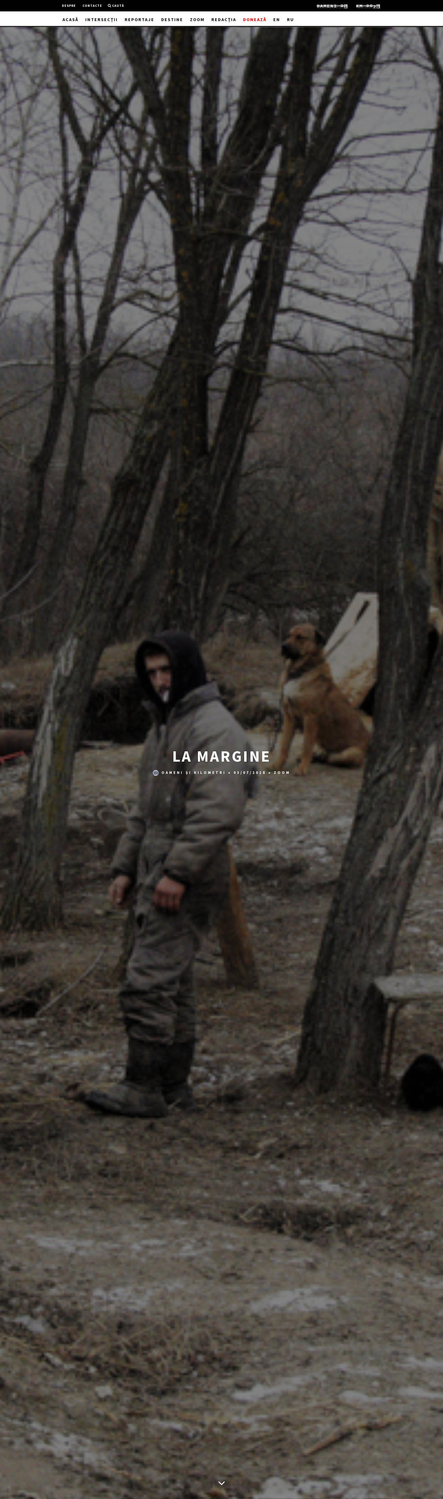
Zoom (197, 19)
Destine (172, 19)
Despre (69, 5)
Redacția (223, 19)
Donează (254, 19)
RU (290, 19)
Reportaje (139, 19)
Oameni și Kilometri (189, 773)
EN (276, 19)
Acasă (70, 19)
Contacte (92, 5)
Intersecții (101, 19)
